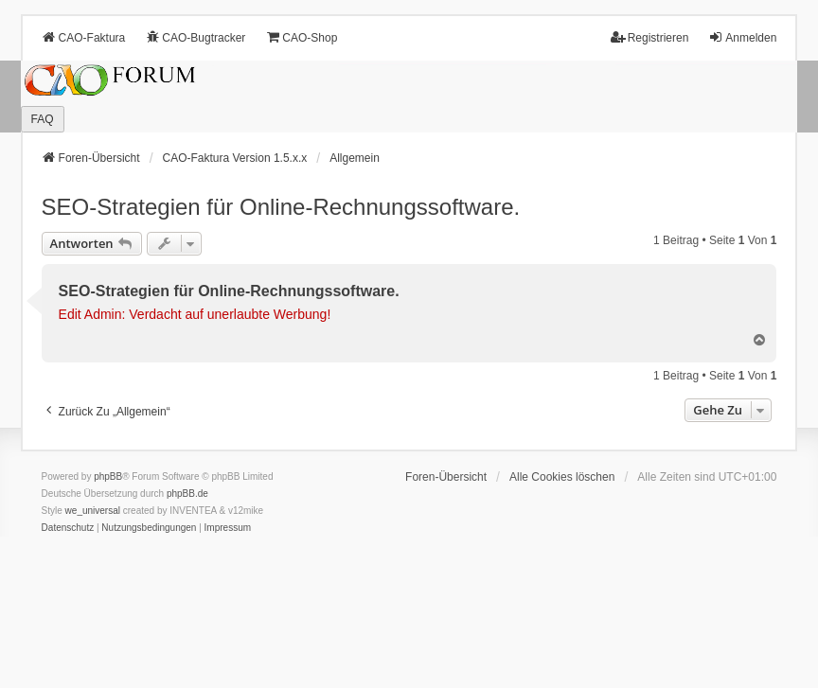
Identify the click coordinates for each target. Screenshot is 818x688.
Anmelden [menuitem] (742, 37)
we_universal (92, 510)
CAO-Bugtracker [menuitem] (195, 37)
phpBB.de (187, 493)
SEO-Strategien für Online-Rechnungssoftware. (281, 207)
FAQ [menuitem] (42, 119)
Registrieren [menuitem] (650, 37)
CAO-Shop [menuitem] (301, 37)
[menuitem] (68, 528)
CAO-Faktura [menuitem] (84, 37)
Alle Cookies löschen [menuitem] (561, 477)
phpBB (108, 476)
